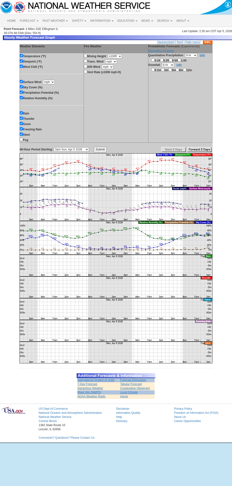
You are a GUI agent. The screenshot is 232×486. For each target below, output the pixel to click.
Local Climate (129, 392)
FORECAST (29, 20)
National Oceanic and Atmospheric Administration (70, 413)
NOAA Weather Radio (91, 396)
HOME (11, 20)
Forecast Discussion (133, 380)
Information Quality (128, 413)
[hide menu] (192, 42)
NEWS (147, 20)
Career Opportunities (187, 421)
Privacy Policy (183, 408)
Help (119, 417)
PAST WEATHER (55, 20)
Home (124, 396)
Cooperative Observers (135, 388)
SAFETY (79, 20)
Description (155, 50)
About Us (180, 417)
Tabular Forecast (131, 384)
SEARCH (164, 20)
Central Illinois (48, 421)
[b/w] (180, 42)
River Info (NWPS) (89, 392)
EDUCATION (127, 20)
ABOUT (182, 20)
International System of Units (95, 380)
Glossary (121, 421)
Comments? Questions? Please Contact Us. (67, 437)
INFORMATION (101, 20)
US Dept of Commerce (53, 408)
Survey (169, 50)
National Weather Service (55, 417)
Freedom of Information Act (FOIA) (196, 413)
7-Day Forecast (87, 384)
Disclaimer (123, 408)
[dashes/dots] (165, 42)
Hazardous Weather (90, 388)
